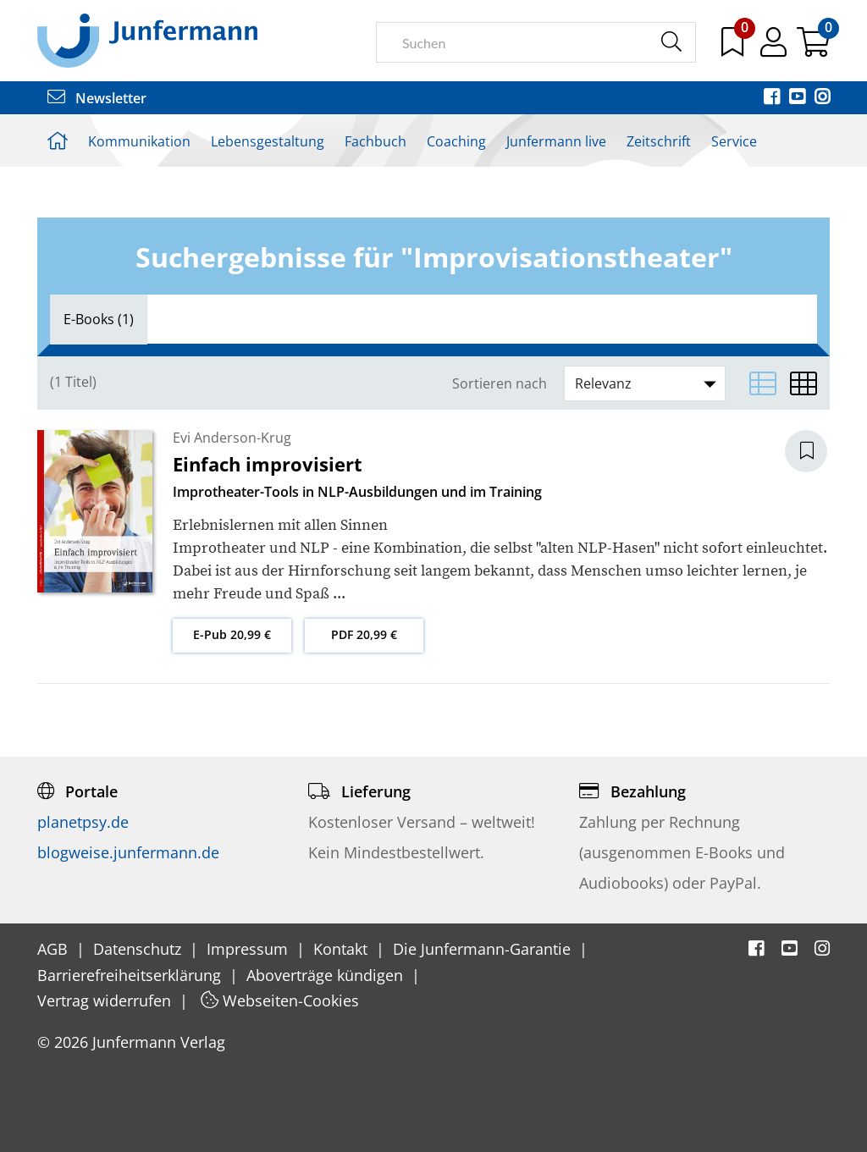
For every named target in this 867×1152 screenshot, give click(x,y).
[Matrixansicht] (803, 383)
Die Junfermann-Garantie (484, 949)
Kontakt (342, 949)
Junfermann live (556, 141)
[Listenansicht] (762, 383)
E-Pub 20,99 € (232, 634)
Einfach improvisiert (267, 464)
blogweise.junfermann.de (128, 852)
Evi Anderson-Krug (232, 437)
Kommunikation (139, 141)
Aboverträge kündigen (326, 975)
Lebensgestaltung (267, 141)
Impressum (249, 949)
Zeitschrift (659, 141)
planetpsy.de (83, 822)
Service (734, 141)
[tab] (98, 319)
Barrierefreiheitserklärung (131, 975)
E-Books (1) (99, 319)
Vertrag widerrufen (106, 1000)
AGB (54, 949)
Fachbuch (375, 141)
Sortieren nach (499, 384)
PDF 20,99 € (364, 634)
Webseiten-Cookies (280, 1000)
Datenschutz (139, 949)
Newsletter (96, 98)
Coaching (456, 141)
